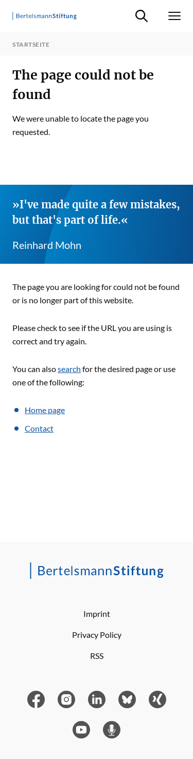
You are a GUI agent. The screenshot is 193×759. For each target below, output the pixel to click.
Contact (39, 428)
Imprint (96, 613)
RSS (96, 655)
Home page (45, 410)
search (69, 369)
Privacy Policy (96, 634)
